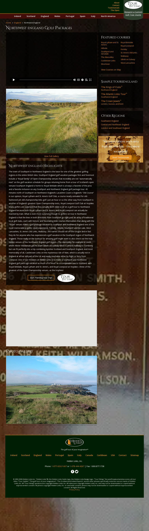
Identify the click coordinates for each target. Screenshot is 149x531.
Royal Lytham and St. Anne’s (110, 43)
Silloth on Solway (128, 59)
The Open (115, 10)
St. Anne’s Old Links (129, 53)
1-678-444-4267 (77, 499)
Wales (57, 16)
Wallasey (125, 56)
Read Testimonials (120, 157)
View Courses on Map (111, 69)
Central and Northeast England (115, 124)
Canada (89, 488)
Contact (115, 5)
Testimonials (113, 7)
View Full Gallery (51, 172)
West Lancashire (128, 63)
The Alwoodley (107, 57)
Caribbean (102, 488)
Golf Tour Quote (133, 13)
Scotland (31, 16)
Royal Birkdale (127, 42)
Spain (82, 16)
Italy (93, 16)
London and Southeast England (115, 128)
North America (108, 16)
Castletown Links (108, 60)
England (45, 16)
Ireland (17, 16)
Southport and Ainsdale (107, 52)
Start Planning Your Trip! (41, 294)
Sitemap (135, 488)
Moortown (105, 64)
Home (8, 22)
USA (113, 488)
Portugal (70, 16)
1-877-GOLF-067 (59, 499)
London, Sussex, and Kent (112, 102)
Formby (124, 49)
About (116, 2)
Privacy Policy (74, 523)
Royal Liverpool (127, 46)
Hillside (104, 48)
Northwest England (111, 88)
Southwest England (114, 95)
